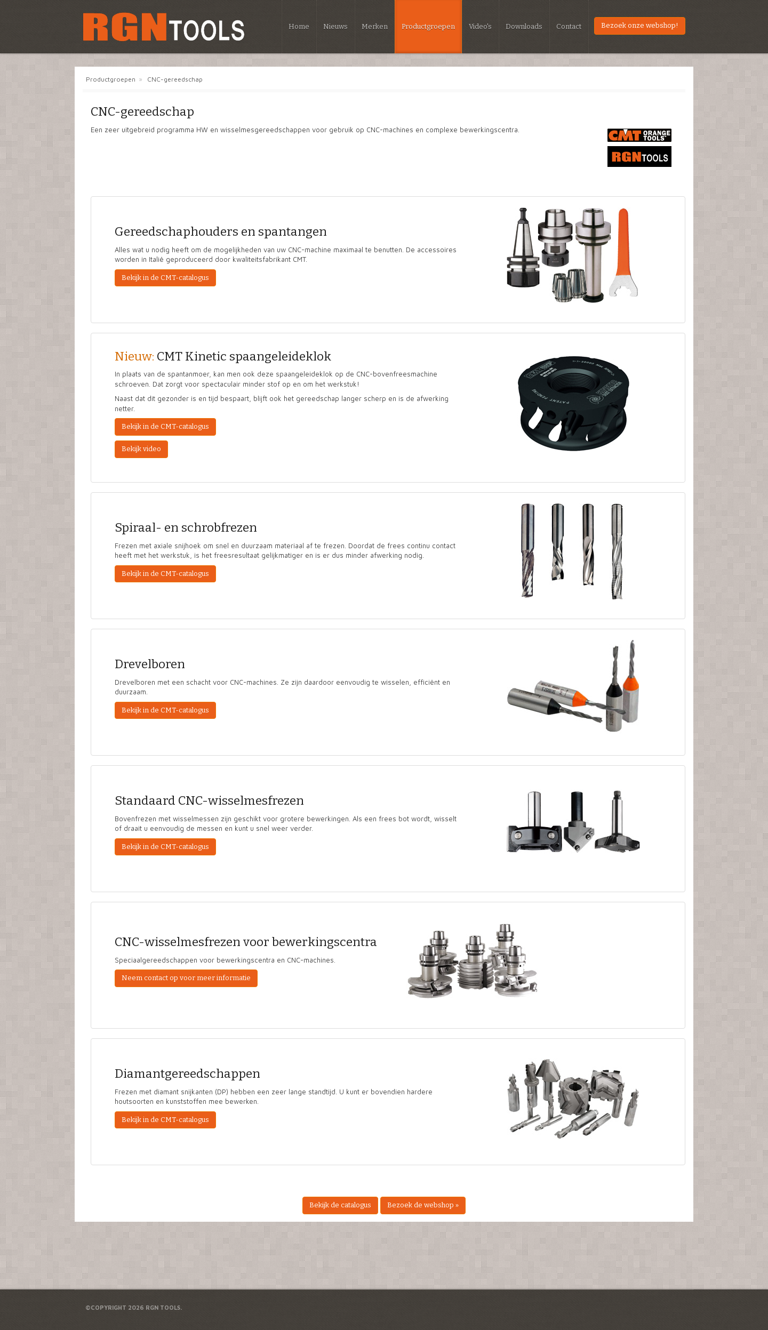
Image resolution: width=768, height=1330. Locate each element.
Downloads (524, 26)
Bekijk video (141, 449)
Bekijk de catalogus (340, 1205)
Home (299, 26)
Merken (375, 26)
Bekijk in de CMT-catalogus (165, 278)
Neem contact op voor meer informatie (186, 978)
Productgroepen (428, 26)
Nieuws (335, 26)
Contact (568, 26)
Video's (480, 26)
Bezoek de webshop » (423, 1205)
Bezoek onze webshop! (639, 25)
